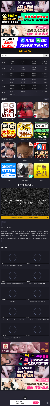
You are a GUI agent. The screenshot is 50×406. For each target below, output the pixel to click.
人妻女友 (34, 85)
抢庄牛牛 (44, 63)
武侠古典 (44, 85)
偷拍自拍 (23, 73)
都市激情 (12, 85)
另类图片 (44, 82)
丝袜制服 (23, 70)
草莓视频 (23, 91)
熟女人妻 (12, 70)
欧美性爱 (44, 73)
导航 (3, 93)
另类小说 (23, 88)
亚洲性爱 (12, 73)
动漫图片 (44, 79)
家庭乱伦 (23, 85)
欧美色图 (34, 79)
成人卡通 (34, 73)
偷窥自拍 (12, 79)
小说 (3, 86)
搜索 (46, 55)
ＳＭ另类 (44, 70)
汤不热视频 (34, 91)
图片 (3, 80)
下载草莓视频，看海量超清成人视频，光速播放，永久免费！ (29, 218)
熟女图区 (34, 82)
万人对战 (34, 61)
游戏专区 (44, 61)
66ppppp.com (25, 51)
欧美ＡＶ (34, 67)
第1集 (3, 222)
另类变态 (44, 76)
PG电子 (12, 61)
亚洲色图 (23, 79)
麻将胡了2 (12, 63)
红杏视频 (44, 91)
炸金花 (23, 63)
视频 (3, 68)
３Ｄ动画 (44, 67)
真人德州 (23, 61)
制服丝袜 (12, 76)
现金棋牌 (34, 63)
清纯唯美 (23, 82)
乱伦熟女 (34, 76)
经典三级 (23, 76)
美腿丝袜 (12, 82)
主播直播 (34, 70)
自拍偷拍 (23, 67)
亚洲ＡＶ (12, 67)
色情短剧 (12, 94)
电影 (3, 74)
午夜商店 (12, 91)
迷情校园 (12, 88)
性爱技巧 (44, 88)
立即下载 (36, 402)
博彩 (3, 62)
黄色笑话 (34, 88)
